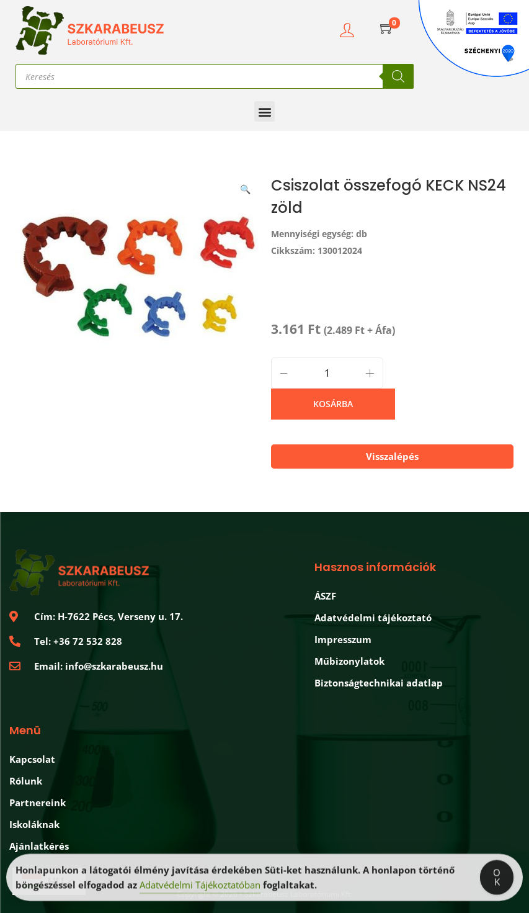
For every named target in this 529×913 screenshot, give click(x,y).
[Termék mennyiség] (327, 373)
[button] (264, 111)
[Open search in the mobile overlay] (215, 76)
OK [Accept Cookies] (496, 880)
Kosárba (333, 404)
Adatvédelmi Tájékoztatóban (200, 887)
